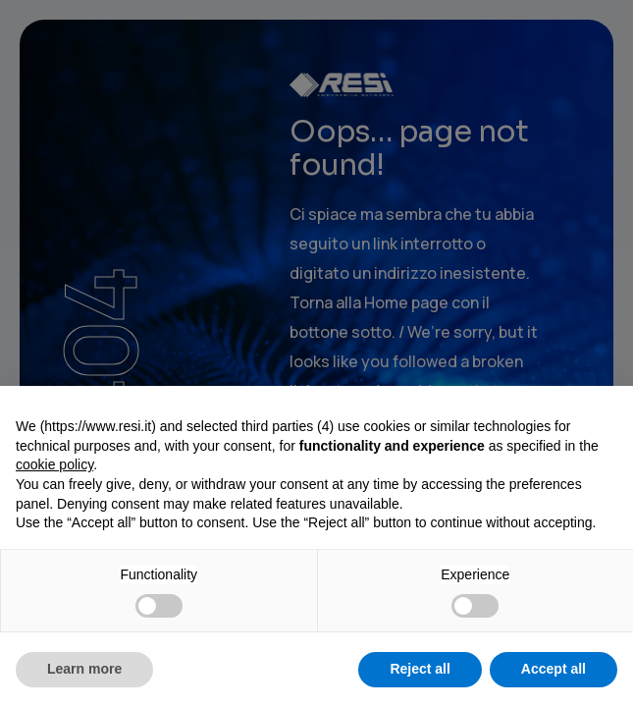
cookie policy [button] (54, 464)
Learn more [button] (84, 669)
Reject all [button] (419, 669)
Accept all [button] (553, 669)
